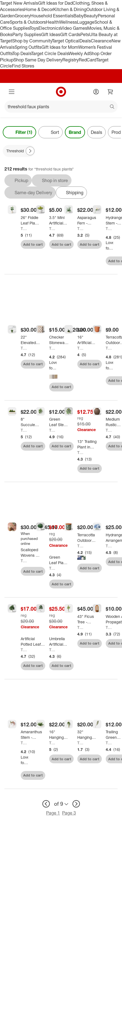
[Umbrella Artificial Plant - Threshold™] (59, 641)
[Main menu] (12, 92)
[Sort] (50, 132)
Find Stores (23, 66)
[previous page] (46, 803)
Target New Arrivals (19, 3)
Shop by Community (32, 41)
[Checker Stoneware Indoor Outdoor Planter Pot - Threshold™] (59, 339)
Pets (84, 34)
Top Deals (21, 53)
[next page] (76, 803)
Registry (70, 60)
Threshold (24, 228)
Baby (78, 15)
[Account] (96, 92)
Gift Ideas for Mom (59, 47)
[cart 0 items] (110, 92)
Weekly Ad (78, 53)
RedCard (87, 60)
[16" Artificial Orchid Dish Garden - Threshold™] (87, 339)
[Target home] (61, 91)
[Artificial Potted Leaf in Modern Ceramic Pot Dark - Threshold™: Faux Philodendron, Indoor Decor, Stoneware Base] (33, 641)
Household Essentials (51, 15)
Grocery (22, 15)
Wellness (68, 22)
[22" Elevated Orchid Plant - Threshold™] (30, 339)
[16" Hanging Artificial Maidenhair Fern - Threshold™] (59, 734)
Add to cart (33, 244)
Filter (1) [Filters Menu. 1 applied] (19, 132)
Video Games (73, 28)
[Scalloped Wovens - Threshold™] (30, 552)
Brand (75, 132)
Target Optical (65, 41)
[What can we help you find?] (61, 107)
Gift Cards (70, 34)
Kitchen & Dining (69, 9)
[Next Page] (30, 151)
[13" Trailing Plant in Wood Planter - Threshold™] (87, 444)
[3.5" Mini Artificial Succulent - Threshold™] (59, 220)
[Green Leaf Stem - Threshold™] (59, 422)
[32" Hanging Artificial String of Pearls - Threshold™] (87, 734)
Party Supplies (26, 34)
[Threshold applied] (19, 151)
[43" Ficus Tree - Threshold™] (87, 619)
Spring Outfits (28, 47)
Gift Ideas (50, 34)
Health (52, 22)
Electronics (49, 28)
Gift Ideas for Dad (55, 3)
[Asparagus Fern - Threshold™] (87, 220)
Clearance (101, 41)
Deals (85, 41)
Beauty (91, 15)
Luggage (85, 22)
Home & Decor (38, 9)
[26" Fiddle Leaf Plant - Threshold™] (30, 220)
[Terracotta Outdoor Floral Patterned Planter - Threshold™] (87, 537)
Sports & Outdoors (28, 22)
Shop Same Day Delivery (38, 60)
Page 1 (53, 813)
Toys (34, 28)
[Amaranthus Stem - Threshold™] (31, 734)
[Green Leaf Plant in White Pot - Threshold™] (59, 560)
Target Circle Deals (49, 53)
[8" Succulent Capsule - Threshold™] (30, 422)
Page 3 (69, 813)
